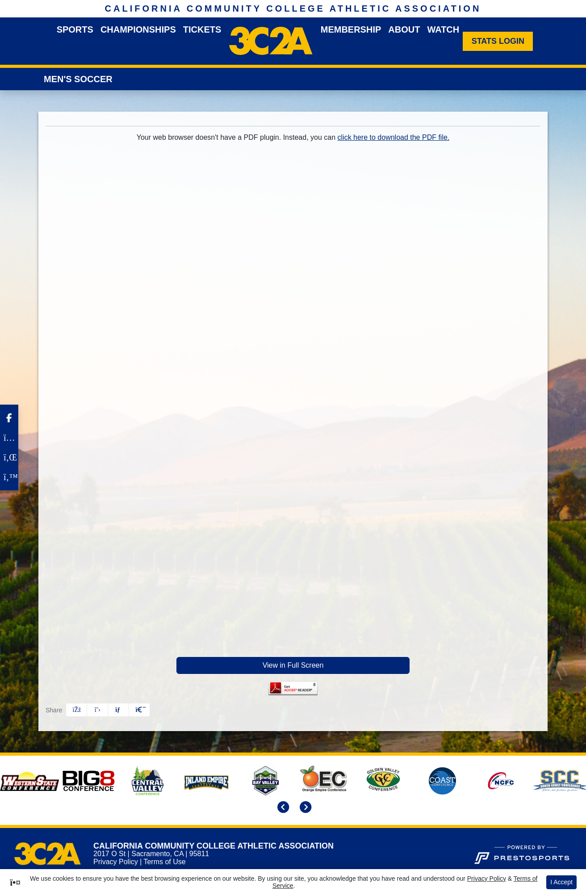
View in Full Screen (293, 665)
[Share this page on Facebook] (76, 710)
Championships (138, 29)
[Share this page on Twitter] (97, 710)
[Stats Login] (498, 41)
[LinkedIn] (9, 457)
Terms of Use (164, 862)
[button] (139, 710)
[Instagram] (9, 438)
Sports (75, 29)
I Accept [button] (561, 882)
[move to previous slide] (282, 808)
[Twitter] (9, 477)
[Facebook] (9, 418)
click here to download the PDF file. (394, 137)
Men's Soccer (78, 79)
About (404, 29)
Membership (351, 29)
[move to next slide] (304, 808)
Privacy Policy (115, 862)
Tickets (202, 29)
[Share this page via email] (118, 710)
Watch (443, 29)
